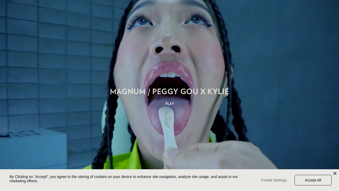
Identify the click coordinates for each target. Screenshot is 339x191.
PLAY (170, 104)
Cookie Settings (274, 180)
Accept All (313, 180)
